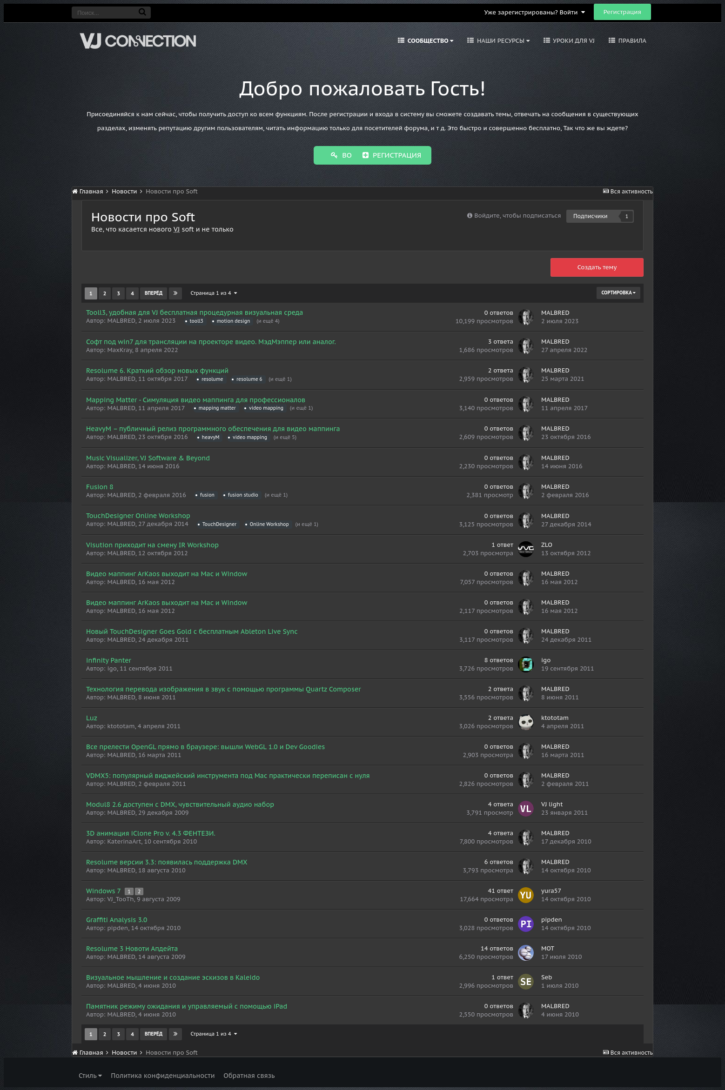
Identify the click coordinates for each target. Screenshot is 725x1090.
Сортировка (618, 292)
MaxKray (119, 349)
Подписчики (590, 215)
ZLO (546, 544)
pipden (117, 927)
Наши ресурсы (502, 41)
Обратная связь (249, 1074)
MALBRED (121, 320)
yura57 (551, 890)
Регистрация (622, 12)
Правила (631, 41)
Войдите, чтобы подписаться (517, 215)
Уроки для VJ (573, 41)
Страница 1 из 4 (214, 292)
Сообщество (429, 41)
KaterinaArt (124, 840)
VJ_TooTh (120, 898)
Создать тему (597, 266)
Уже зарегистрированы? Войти (534, 12)
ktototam (120, 725)
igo (111, 667)
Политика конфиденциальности (163, 1074)
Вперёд (153, 292)
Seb (546, 976)
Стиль (90, 1074)
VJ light (552, 803)
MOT (547, 947)
